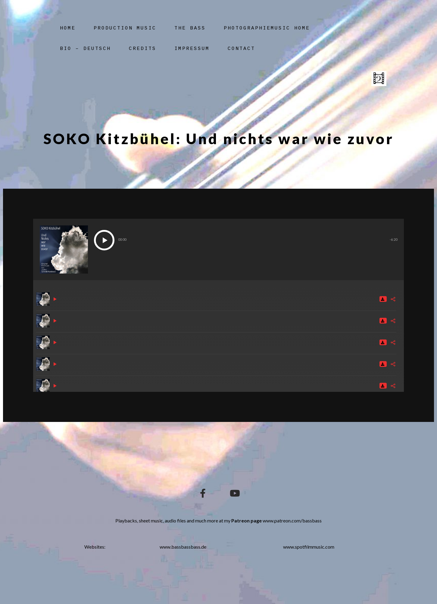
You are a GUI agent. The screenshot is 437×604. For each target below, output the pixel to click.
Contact (241, 48)
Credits (142, 48)
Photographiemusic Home (267, 28)
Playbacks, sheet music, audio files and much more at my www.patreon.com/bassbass (218, 520)
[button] (104, 240)
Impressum (192, 48)
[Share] (393, 299)
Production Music (125, 28)
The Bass (190, 28)
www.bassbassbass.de (183, 547)
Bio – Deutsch (85, 48)
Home (68, 28)
